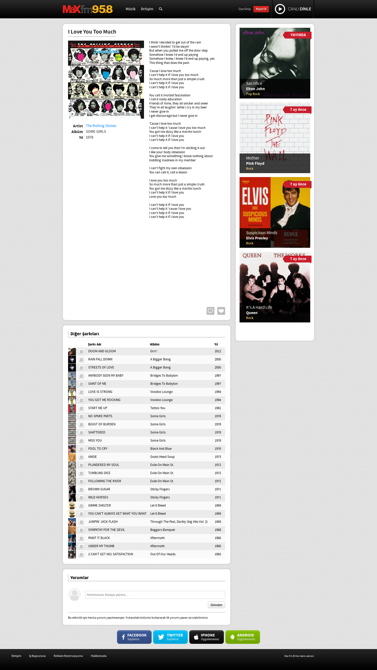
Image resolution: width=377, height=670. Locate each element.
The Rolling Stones (101, 126)
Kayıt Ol (261, 9)
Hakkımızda (150, 656)
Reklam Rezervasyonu (119, 656)
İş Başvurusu (88, 656)
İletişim (147, 9)
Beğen (221, 311)
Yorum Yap (210, 311)
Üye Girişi (245, 9)
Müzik (131, 9)
